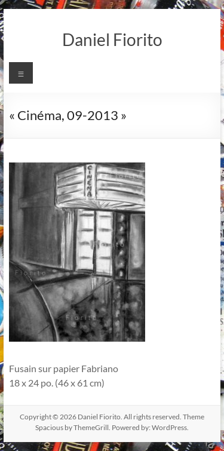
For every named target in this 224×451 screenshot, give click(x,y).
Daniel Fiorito (112, 39)
